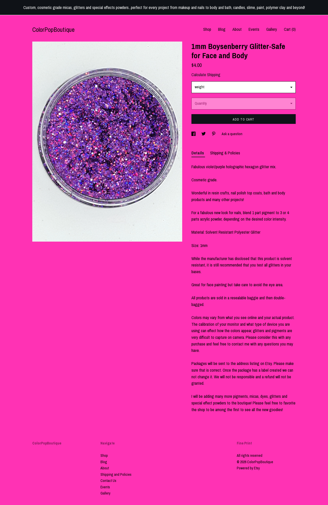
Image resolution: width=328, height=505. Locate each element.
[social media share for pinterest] (214, 134)
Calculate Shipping (205, 74)
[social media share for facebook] (193, 134)
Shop (207, 29)
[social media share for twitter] (204, 134)
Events (254, 29)
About (237, 29)
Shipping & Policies (225, 153)
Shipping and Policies (115, 474)
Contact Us (108, 480)
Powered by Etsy (248, 468)
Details (198, 153)
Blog (221, 29)
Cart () (290, 29)
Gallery (271, 29)
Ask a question (232, 134)
